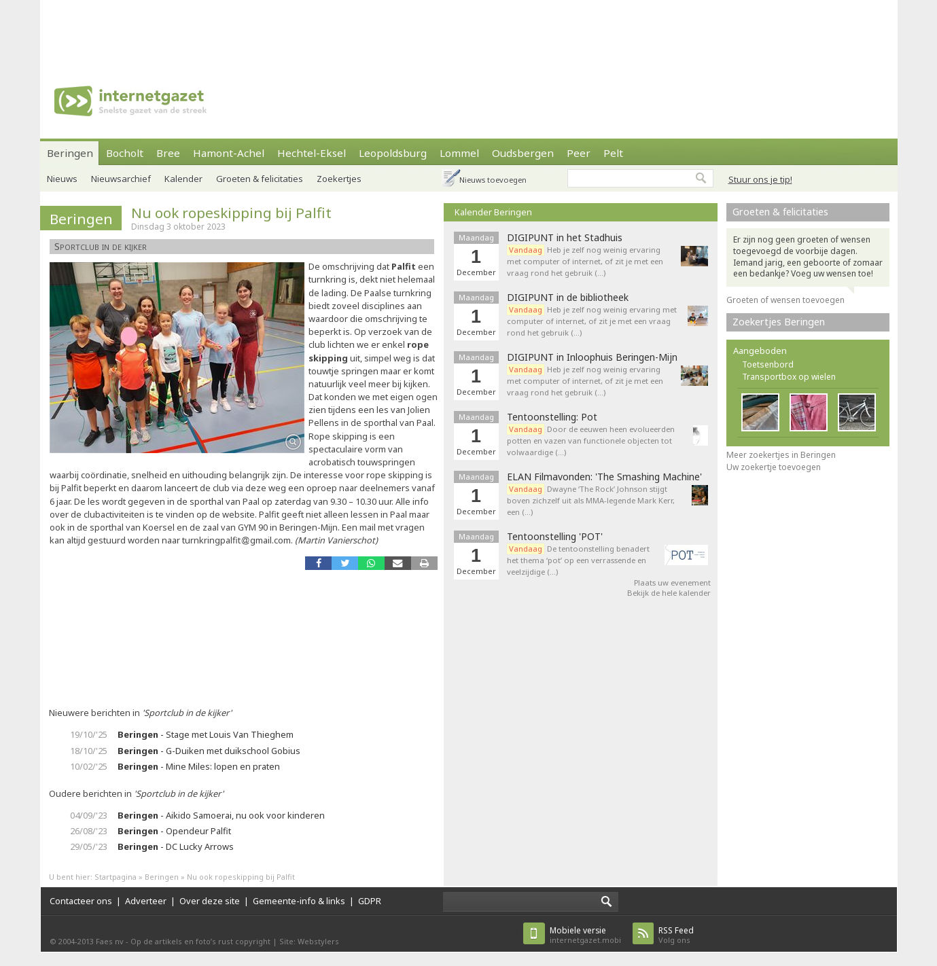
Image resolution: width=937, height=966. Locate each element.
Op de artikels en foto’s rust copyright (200, 941)
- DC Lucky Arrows (176, 846)
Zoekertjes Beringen (778, 321)
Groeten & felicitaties (259, 179)
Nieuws (62, 179)
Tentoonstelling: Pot (552, 417)
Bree (168, 153)
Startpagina (115, 877)
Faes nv (110, 941)
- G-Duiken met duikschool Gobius (209, 751)
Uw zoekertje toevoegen (773, 467)
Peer (578, 153)
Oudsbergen (523, 153)
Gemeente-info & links (299, 901)
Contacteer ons (81, 901)
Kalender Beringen (493, 212)
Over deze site (209, 901)
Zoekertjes (339, 179)
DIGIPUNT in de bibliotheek (568, 297)
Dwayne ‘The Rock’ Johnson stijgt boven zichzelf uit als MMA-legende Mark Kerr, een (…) (591, 500)
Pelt (613, 153)
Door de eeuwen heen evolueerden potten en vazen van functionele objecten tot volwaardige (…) (591, 440)
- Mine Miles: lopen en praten (199, 766)
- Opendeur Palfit (174, 831)
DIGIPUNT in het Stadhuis (564, 238)
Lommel (459, 153)
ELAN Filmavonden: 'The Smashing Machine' (604, 477)
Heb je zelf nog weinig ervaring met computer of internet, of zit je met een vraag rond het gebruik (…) (585, 261)
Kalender (183, 179)
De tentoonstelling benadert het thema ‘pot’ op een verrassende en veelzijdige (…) (578, 560)
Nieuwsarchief (121, 179)
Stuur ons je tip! (760, 179)
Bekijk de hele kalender (669, 593)
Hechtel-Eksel (311, 153)
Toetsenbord (768, 364)
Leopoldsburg (393, 153)
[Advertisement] (468, 30)
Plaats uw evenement (672, 582)
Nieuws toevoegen (493, 180)
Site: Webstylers (309, 941)
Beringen (70, 153)
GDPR (369, 901)
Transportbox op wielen (789, 376)
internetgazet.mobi (585, 935)
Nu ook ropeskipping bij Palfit (231, 212)
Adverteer (145, 901)
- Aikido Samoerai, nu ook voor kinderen (221, 815)
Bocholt (124, 153)
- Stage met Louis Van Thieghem (206, 734)
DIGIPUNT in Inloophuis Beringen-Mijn (592, 357)
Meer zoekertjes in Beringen (781, 455)
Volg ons (676, 935)
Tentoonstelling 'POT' (555, 537)
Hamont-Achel (228, 153)
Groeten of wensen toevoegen (785, 300)
